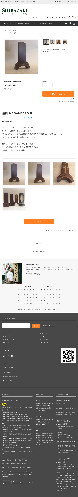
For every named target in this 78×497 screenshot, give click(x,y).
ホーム (4, 30)
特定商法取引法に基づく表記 (11, 369)
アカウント (60, 2)
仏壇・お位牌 (12, 30)
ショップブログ (30, 23)
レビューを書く (39, 250)
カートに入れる (58, 94)
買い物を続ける (70, 230)
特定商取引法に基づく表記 (66, 101)
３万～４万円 (12, 33)
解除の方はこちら (48, 324)
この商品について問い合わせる (53, 230)
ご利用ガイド (6, 23)
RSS (3, 366)
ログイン (71, 2)
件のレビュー (27, 117)
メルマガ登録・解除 (45, 23)
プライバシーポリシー (9, 372)
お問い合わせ (18, 23)
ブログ (4, 360)
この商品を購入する (39, 221)
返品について (70, 99)
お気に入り (9, 89)
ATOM (8, 366)
